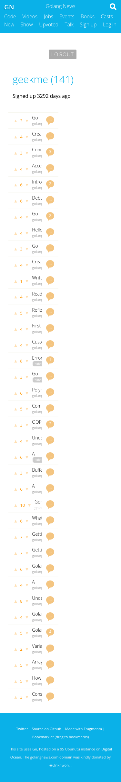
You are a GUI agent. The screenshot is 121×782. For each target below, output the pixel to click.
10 (22, 505)
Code (10, 16)
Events (67, 16)
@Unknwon (59, 765)
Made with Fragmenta (83, 728)
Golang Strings (39, 617)
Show (27, 24)
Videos (29, 16)
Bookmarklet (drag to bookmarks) (60, 736)
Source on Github (46, 728)
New (9, 24)
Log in (109, 24)
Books (88, 16)
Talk (69, 24)
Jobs (48, 16)
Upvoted (48, 24)
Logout (62, 54)
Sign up (88, 24)
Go (34, 749)
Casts (107, 16)
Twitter (22, 728)
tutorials (41, 363)
